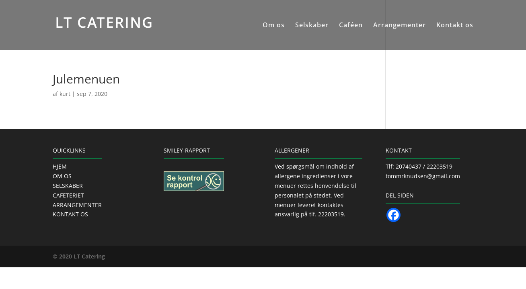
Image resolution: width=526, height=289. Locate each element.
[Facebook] (393, 215)
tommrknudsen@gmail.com (423, 176)
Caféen (351, 25)
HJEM (60, 166)
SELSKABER (68, 185)
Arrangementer (399, 25)
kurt (65, 94)
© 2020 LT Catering (79, 256)
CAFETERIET (68, 195)
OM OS (62, 176)
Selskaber (312, 25)
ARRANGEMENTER (77, 205)
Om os (274, 25)
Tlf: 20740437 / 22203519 (419, 166)
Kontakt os (454, 25)
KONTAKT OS (70, 214)
